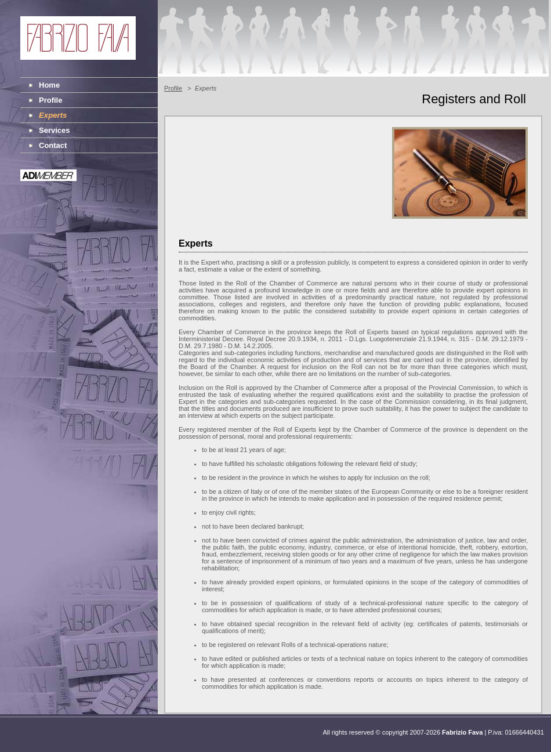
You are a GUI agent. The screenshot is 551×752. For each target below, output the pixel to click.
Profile (50, 100)
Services (54, 130)
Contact (53, 145)
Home (49, 85)
